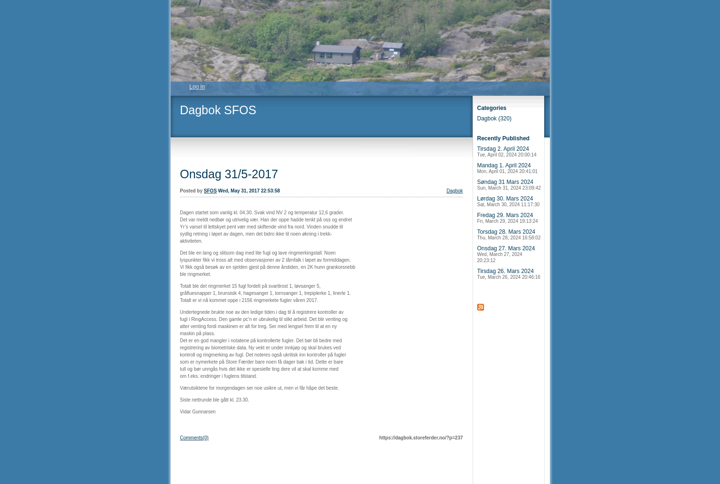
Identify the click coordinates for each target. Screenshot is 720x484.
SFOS (210, 190)
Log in (197, 86)
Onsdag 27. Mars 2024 (506, 254)
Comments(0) (194, 437)
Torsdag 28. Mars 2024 (509, 234)
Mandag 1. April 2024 (507, 168)
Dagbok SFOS (218, 110)
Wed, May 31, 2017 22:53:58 (249, 190)
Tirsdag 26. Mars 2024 (509, 274)
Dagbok (455, 190)
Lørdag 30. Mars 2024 (508, 201)
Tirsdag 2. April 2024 (507, 151)
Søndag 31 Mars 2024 (509, 185)
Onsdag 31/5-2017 (229, 174)
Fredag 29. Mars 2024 (507, 218)
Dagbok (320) (494, 118)
